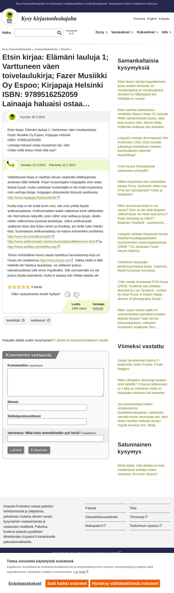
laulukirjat (13, 320)
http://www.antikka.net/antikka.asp (32, 246)
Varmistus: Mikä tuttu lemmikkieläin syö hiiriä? (44, 433)
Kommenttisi (17, 365)
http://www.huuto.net (55, 260)
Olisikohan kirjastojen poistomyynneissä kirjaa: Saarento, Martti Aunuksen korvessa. (143, 266)
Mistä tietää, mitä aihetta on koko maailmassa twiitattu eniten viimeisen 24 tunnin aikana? (141, 469)
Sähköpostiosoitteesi (24, 416)
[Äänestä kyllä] (68, 294)
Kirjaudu (164, 18)
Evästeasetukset (25, 583)
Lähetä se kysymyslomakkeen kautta (81, 340)
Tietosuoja (137, 517)
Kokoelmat (146, 32)
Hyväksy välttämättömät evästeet (126, 583)
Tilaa (133, 508)
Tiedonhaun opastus (144, 526)
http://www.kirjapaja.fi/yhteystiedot (31, 197)
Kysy (100, 32)
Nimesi (12, 402)
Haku (6, 32)
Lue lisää (79, 572)
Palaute (90, 508)
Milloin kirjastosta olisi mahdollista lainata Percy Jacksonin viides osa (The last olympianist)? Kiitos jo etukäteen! (142, 188)
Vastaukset (120, 32)
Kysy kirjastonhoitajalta (16, 49)
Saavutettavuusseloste (101, 517)
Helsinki (98, 308)
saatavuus (38, 320)
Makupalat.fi (94, 526)
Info (165, 32)
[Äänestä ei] (76, 295)
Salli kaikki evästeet (67, 583)
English (152, 18)
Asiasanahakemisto (46, 49)
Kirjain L (66, 49)
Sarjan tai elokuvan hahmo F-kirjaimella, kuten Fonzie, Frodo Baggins (140, 364)
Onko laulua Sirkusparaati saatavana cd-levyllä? (136, 168)
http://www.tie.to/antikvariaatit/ (29, 236)
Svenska (139, 18)
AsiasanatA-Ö (71, 32)
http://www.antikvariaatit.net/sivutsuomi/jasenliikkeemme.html (51, 241)
